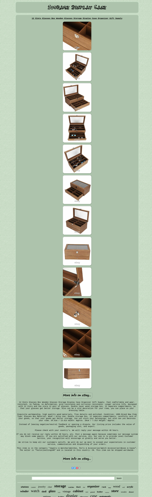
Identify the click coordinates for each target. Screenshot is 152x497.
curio (59, 492)
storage (60, 486)
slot (84, 487)
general (92, 492)
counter (33, 487)
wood (116, 486)
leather (100, 492)
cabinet (78, 491)
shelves (25, 487)
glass (52, 491)
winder (24, 491)
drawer (131, 492)
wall (123, 487)
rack (104, 487)
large (109, 487)
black (78, 487)
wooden (124, 492)
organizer (93, 486)
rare (87, 492)
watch (35, 491)
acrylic (130, 487)
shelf (44, 491)
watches (71, 487)
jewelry (42, 486)
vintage (67, 491)
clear (50, 487)
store (115, 491)
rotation (107, 492)
